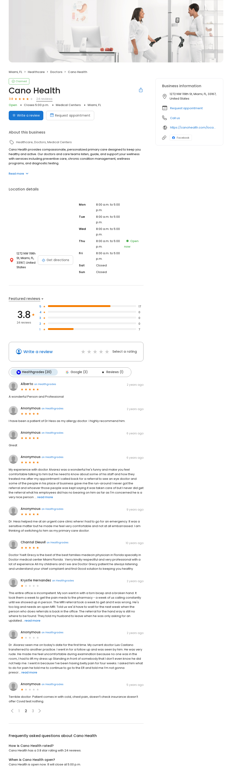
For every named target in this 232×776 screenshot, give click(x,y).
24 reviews (44, 99)
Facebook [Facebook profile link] (180, 138)
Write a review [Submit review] (26, 115)
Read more (18, 174)
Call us (175, 118)
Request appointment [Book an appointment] (70, 115)
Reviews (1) (112, 372)
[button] (12, 711)
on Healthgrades (45, 384)
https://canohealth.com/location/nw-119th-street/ (193, 127)
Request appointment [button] (186, 108)
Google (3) (76, 372)
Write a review (38, 352)
